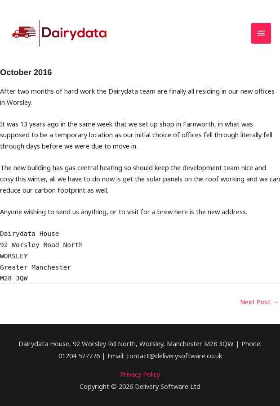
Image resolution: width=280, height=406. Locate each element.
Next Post (259, 301)
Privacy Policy (140, 374)
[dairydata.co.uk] (60, 33)
